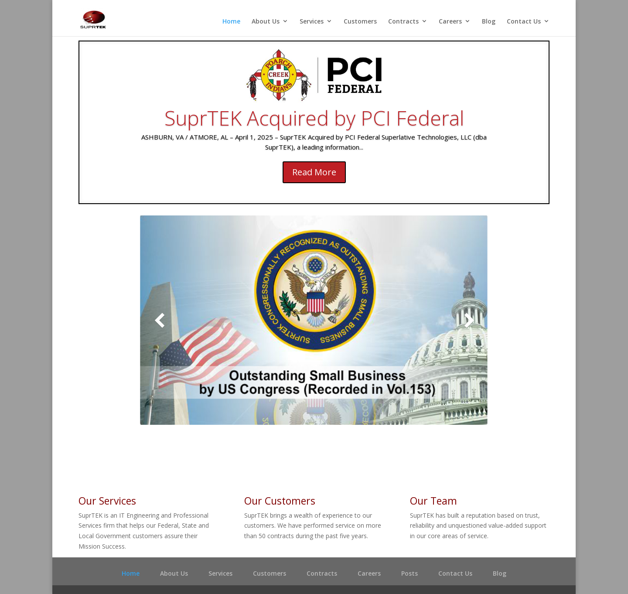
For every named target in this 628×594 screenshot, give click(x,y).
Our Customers (279, 501)
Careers (450, 21)
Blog (488, 21)
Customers (360, 21)
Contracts (403, 21)
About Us (266, 21)
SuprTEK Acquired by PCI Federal (314, 117)
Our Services (107, 501)
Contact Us (524, 21)
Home (231, 21)
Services (312, 21)
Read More (314, 172)
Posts (409, 573)
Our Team (433, 501)
